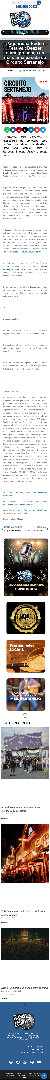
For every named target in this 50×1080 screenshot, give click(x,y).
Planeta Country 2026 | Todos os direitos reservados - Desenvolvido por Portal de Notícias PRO (25, 1075)
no (34, 510)
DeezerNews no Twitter (19, 510)
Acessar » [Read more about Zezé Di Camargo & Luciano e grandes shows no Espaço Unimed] (4, 999)
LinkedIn (39, 510)
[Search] (39, 3)
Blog (43, 363)
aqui (42, 334)
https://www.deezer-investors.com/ (18, 504)
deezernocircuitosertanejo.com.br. (27, 252)
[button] (7, 130)
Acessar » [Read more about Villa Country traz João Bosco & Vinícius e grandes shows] (4, 922)
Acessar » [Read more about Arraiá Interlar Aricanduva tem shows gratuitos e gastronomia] (4, 818)
